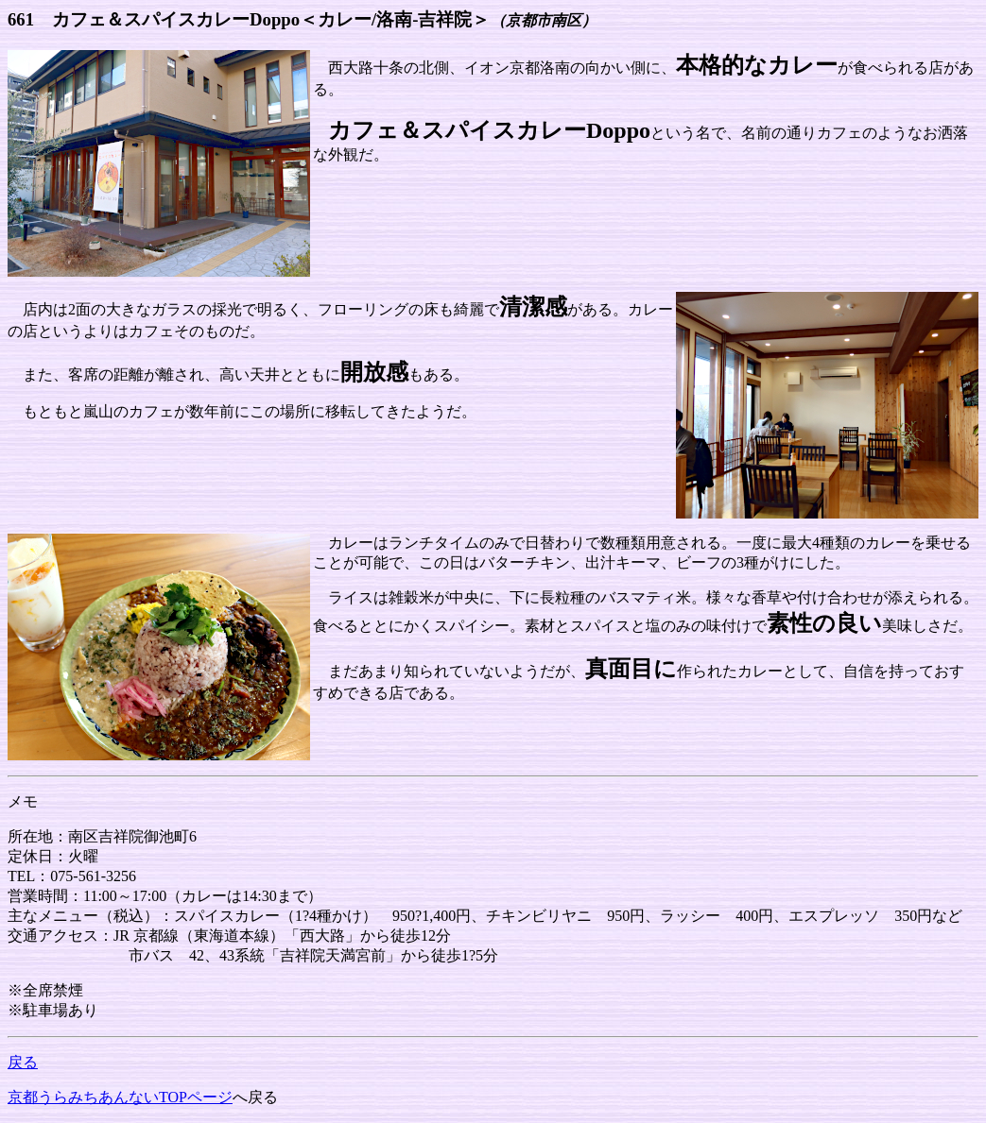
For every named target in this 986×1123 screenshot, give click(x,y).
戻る (23, 1062)
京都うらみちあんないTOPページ (120, 1097)
